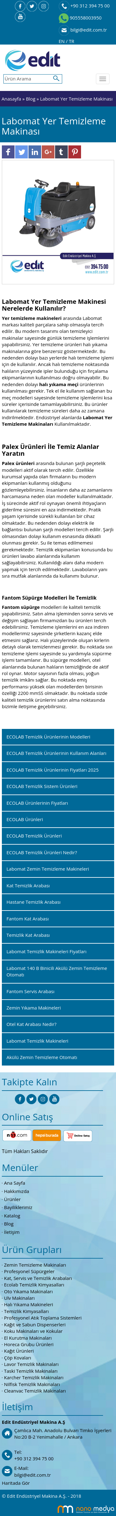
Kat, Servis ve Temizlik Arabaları (38, 1278)
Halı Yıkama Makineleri (28, 1304)
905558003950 (80, 18)
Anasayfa (12, 99)
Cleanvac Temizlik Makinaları (35, 1391)
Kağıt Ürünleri (19, 1351)
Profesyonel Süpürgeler (29, 1271)
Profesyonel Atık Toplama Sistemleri (43, 1318)
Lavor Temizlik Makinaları (31, 1364)
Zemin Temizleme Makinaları (35, 1265)
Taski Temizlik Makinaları (31, 1371)
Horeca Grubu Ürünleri (29, 1344)
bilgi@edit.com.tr (83, 30)
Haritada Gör (16, 1483)
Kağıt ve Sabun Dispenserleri (35, 1324)
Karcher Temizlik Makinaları (33, 1377)
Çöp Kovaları (17, 1357)
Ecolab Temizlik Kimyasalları (34, 1284)
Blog (31, 99)
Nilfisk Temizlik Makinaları (32, 1384)
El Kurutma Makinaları (28, 1338)
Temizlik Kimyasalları (26, 1311)
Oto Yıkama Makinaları (28, 1291)
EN (62, 41)
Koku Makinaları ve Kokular (33, 1331)
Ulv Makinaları (19, 1298)
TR (71, 41)
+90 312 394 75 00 (84, 5)
